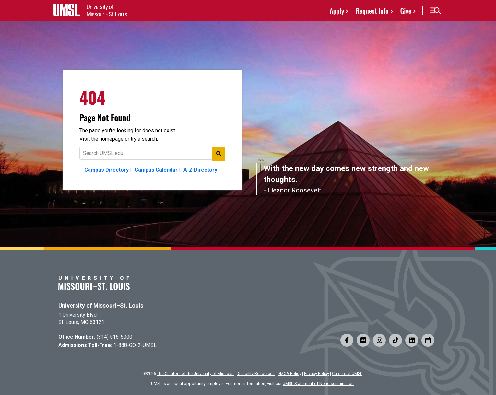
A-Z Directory (200, 170)
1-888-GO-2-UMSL (135, 345)
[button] (435, 10)
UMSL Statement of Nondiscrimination (318, 383)
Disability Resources (256, 373)
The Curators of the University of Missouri (195, 373)
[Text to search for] (152, 153)
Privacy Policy (316, 373)
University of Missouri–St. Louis (100, 305)
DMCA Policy (289, 373)
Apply (337, 11)
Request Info (372, 11)
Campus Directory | (107, 170)
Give (405, 11)
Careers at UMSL (347, 373)
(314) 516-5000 (114, 337)
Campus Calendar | (157, 170)
